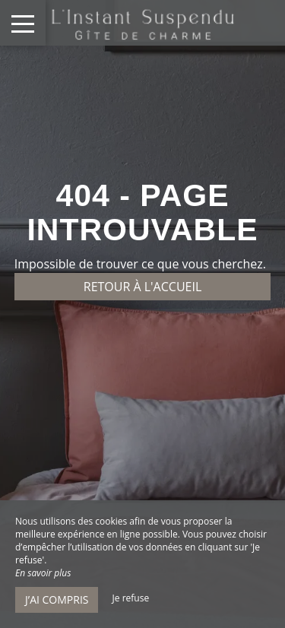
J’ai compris (56, 599)
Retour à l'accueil (143, 286)
